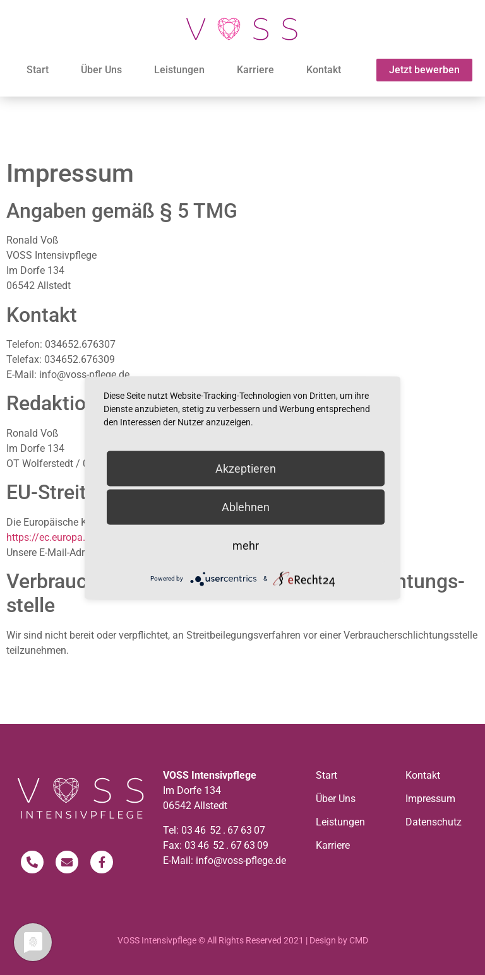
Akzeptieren (245, 468)
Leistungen (179, 70)
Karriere (255, 70)
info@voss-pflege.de (241, 860)
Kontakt (323, 70)
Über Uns (101, 70)
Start (38, 70)
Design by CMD (338, 940)
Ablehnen (246, 506)
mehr (245, 545)
